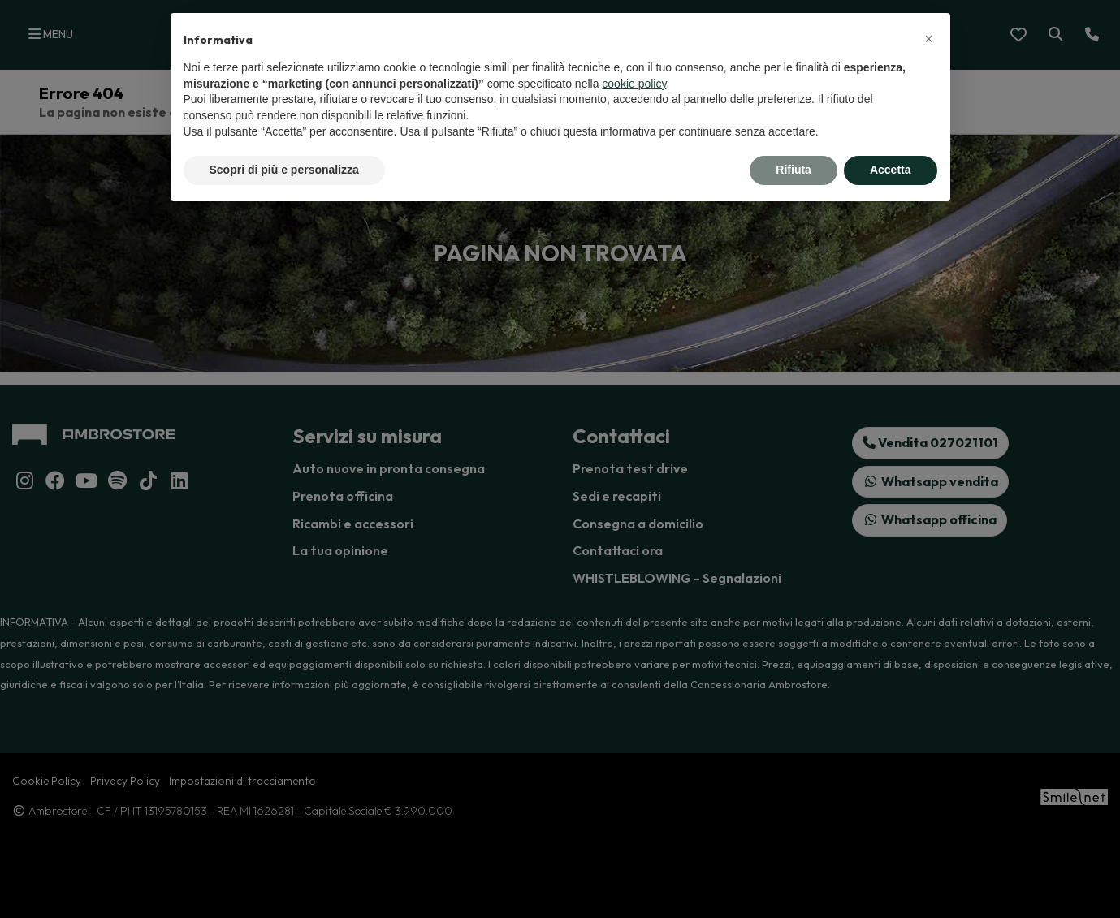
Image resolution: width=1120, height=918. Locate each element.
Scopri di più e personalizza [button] (284, 169)
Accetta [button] (890, 169)
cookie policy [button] (634, 83)
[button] (929, 39)
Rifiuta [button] (793, 169)
